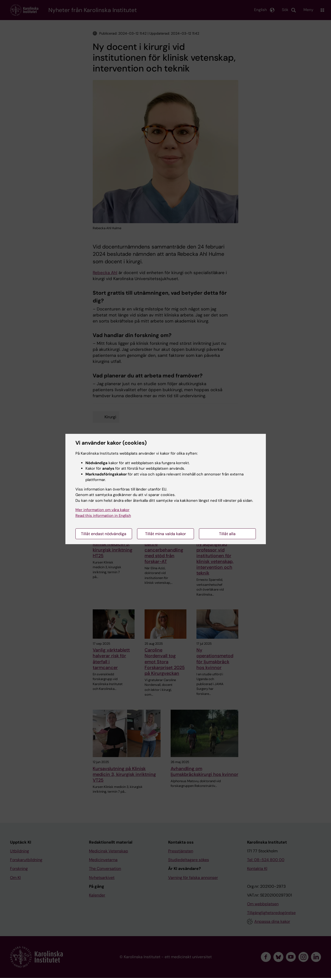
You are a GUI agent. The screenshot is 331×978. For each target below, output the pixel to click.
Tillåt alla (227, 533)
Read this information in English (103, 515)
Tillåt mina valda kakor (165, 533)
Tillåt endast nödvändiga (103, 533)
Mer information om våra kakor (102, 509)
